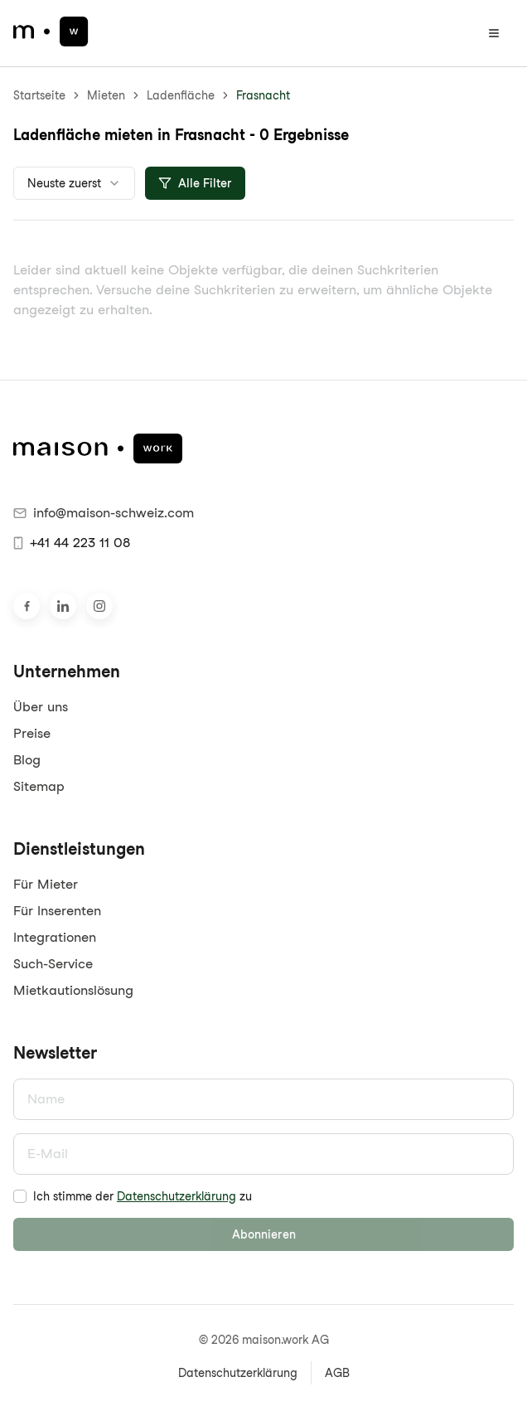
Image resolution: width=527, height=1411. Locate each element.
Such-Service (53, 964)
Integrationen (54, 937)
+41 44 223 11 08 (71, 542)
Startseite (39, 95)
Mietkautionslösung (73, 990)
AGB (337, 1372)
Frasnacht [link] (263, 95)
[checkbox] (20, 1196)
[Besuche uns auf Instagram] (99, 606)
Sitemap (39, 786)
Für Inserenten (57, 911)
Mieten (106, 95)
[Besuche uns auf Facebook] (26, 606)
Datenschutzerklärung (176, 1196)
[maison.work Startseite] (51, 31)
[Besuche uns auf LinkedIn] (63, 606)
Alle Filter (195, 183)
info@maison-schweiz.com (103, 513)
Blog (27, 760)
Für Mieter (45, 884)
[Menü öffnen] (494, 33)
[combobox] (74, 183)
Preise (32, 733)
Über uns (40, 707)
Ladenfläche (181, 95)
